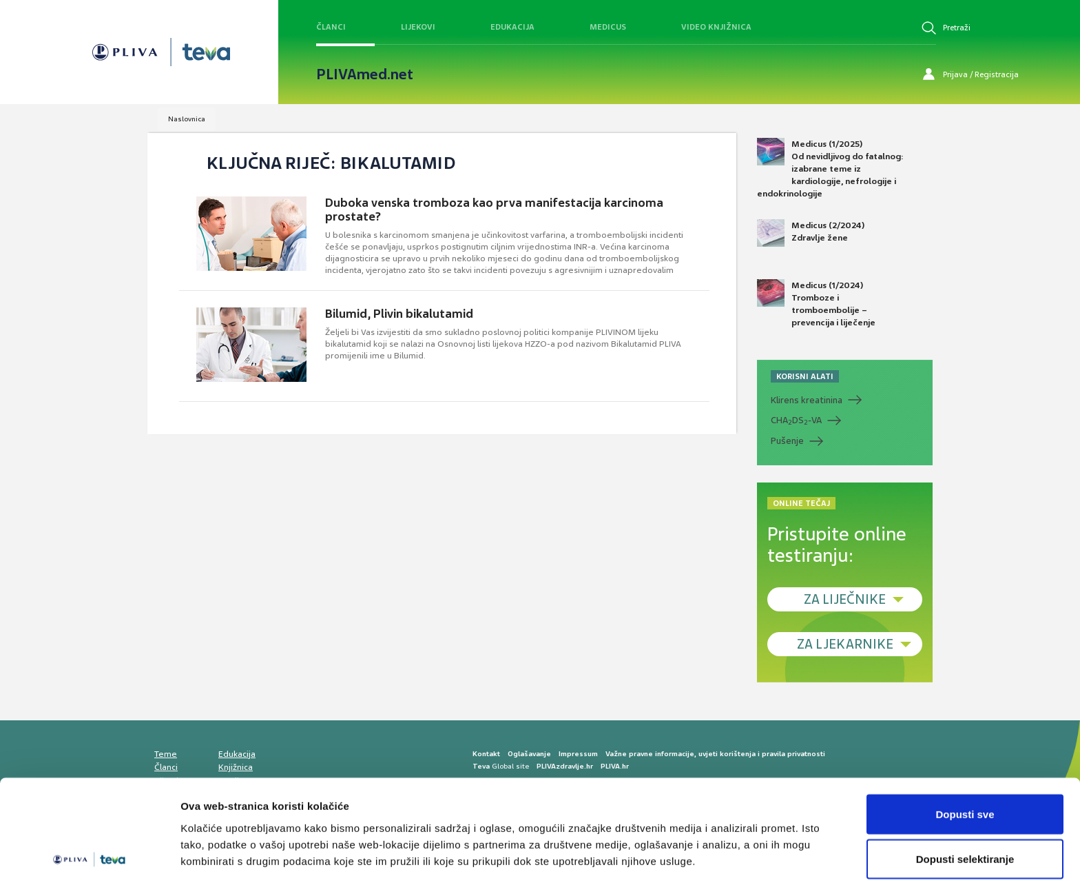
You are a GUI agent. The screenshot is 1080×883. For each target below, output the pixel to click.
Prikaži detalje (713, 847)
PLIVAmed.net (364, 74)
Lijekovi (418, 27)
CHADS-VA (796, 420)
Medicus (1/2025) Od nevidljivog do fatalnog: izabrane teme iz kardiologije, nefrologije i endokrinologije (830, 169)
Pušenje (787, 441)
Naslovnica (186, 118)
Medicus (608, 27)
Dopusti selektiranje (965, 801)
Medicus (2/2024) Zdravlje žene (810, 233)
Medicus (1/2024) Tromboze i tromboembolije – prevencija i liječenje (816, 304)
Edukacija (512, 27)
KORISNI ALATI (804, 376)
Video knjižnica (716, 27)
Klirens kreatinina (806, 400)
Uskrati (965, 846)
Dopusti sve (964, 756)
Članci (331, 27)
